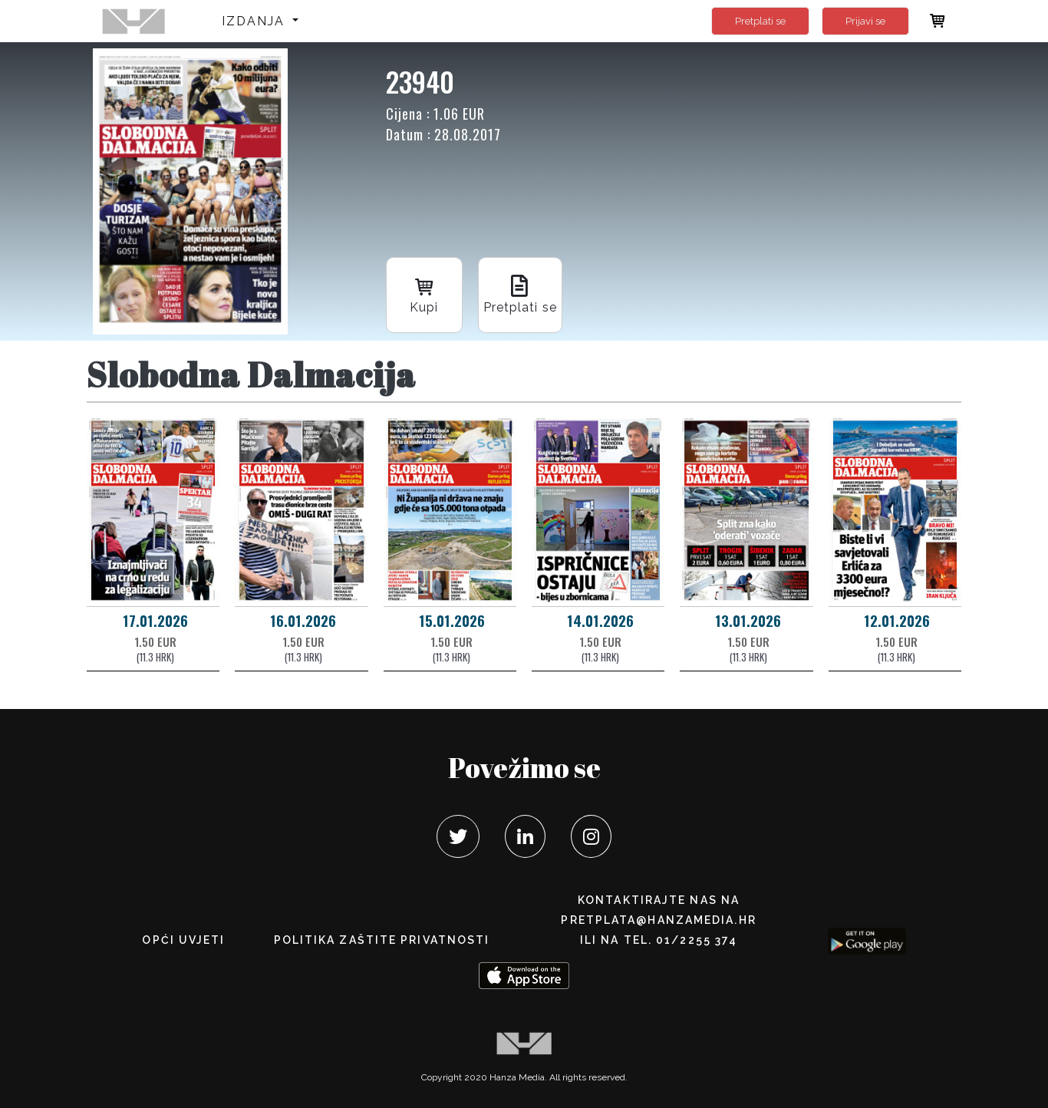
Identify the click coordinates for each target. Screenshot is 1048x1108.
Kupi (424, 293)
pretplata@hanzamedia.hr (658, 920)
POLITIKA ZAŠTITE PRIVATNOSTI (382, 940)
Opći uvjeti (183, 940)
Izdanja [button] (256, 21)
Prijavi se (865, 21)
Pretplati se (760, 21)
